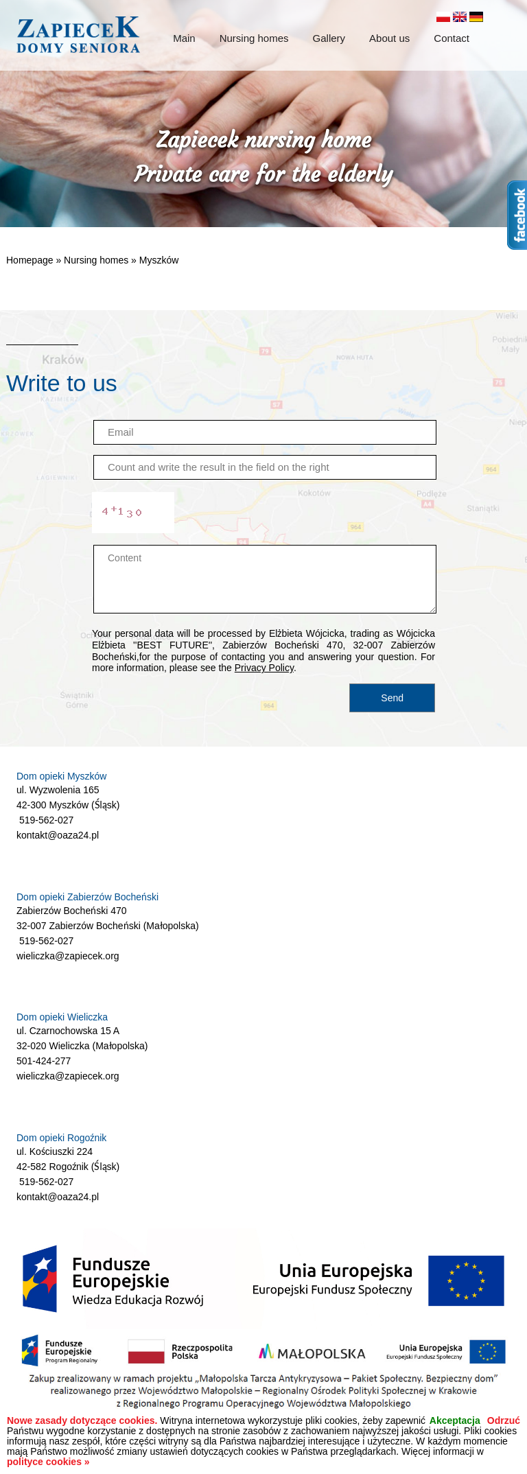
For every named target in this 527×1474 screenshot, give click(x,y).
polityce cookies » (48, 1461)
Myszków (159, 260)
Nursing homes (96, 260)
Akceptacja (455, 1421)
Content (264, 579)
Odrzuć (503, 1421)
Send (392, 697)
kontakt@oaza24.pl (57, 835)
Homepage (30, 260)
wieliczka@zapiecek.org (67, 955)
